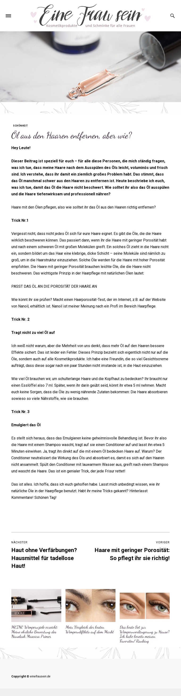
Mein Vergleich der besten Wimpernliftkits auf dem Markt (90, 629)
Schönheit (20, 125)
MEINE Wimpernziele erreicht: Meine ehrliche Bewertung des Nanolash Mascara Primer (34, 631)
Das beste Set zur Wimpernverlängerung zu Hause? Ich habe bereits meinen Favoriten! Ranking (145, 633)
